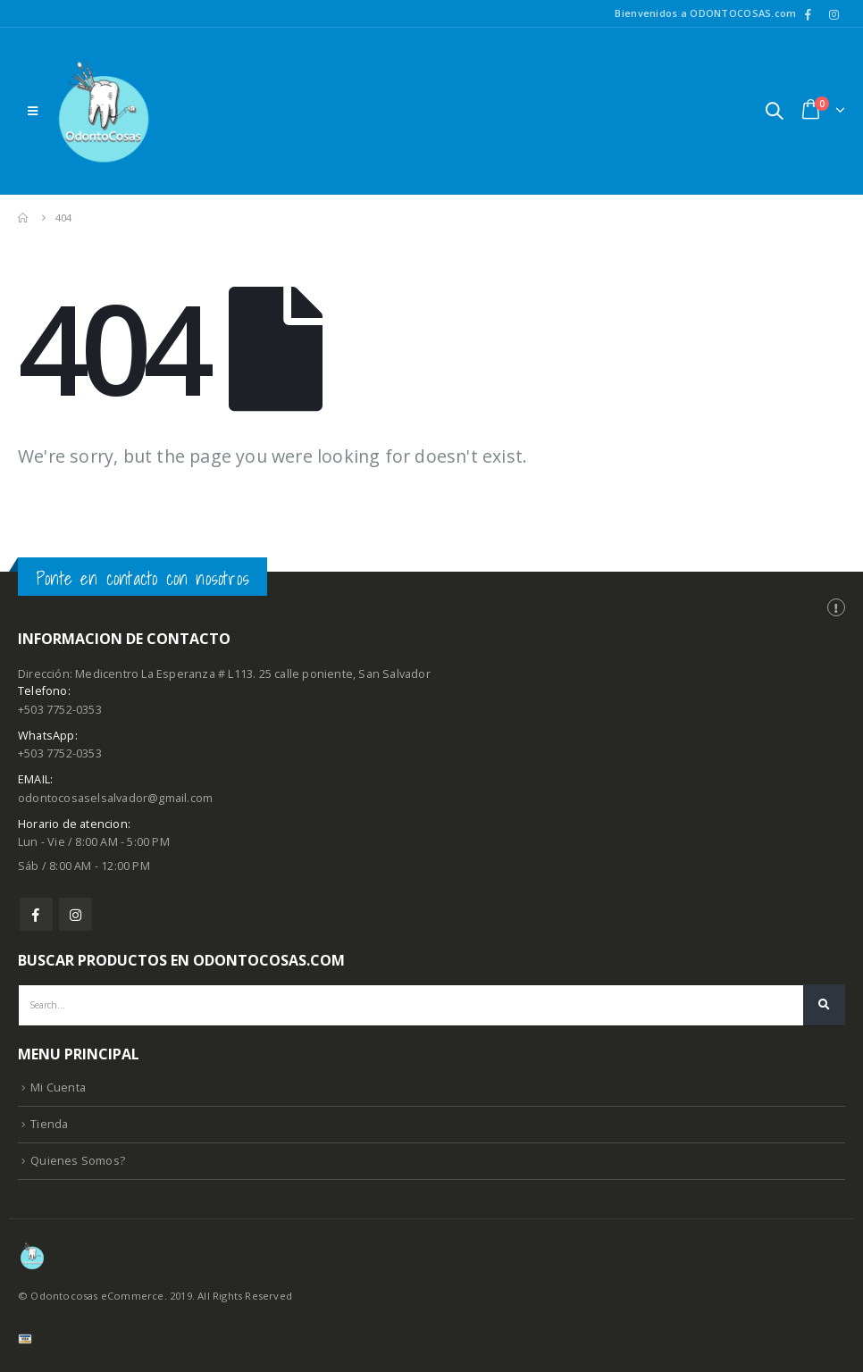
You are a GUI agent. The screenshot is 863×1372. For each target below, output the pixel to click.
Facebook (36, 914)
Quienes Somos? (77, 1160)
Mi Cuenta (58, 1087)
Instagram (75, 914)
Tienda (49, 1124)
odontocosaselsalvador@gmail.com (115, 798)
